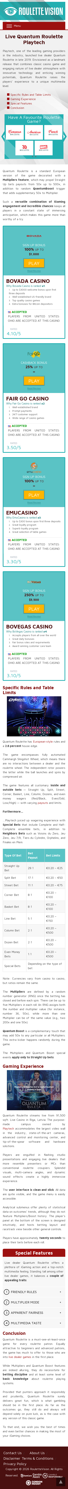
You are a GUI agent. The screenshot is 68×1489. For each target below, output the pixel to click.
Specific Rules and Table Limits (31, 94)
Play (34, 263)
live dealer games (20, 1356)
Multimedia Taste (26, 1323)
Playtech (8, 1128)
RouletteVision (39, 1469)
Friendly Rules (24, 1292)
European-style (43, 741)
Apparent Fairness (27, 1313)
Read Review (34, 270)
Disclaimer (11, 1458)
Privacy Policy (14, 1464)
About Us (37, 1453)
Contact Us (12, 1453)
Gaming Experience (23, 99)
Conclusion (17, 107)
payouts (43, 802)
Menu (13, 26)
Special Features (21, 103)
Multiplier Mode (25, 1302)
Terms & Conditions (37, 1458)
